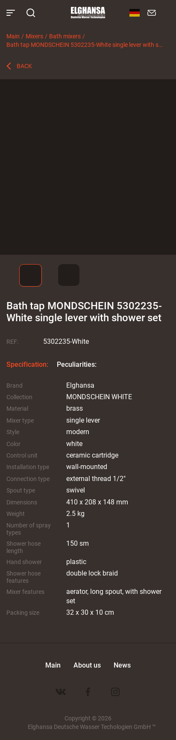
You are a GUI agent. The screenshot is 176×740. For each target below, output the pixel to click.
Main (13, 36)
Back (24, 66)
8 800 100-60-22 (165, 13)
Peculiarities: (77, 364)
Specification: (27, 364)
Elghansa (88, 13)
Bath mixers (65, 36)
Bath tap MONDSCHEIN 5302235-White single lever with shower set (85, 44)
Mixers (34, 36)
